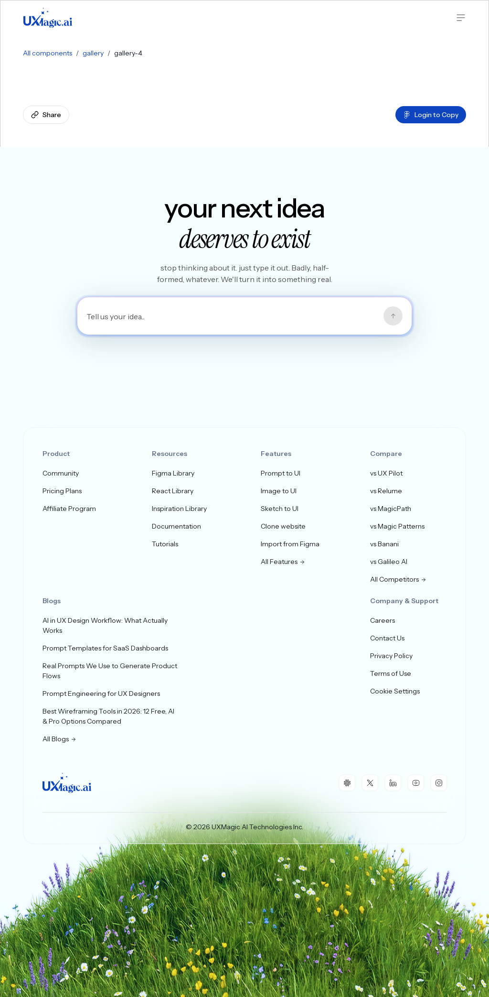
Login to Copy (430, 114)
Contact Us (387, 638)
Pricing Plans (62, 491)
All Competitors (398, 579)
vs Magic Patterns (397, 526)
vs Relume (386, 491)
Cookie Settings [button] (395, 691)
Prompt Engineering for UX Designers (101, 693)
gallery (93, 53)
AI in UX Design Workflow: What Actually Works (105, 625)
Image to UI (279, 491)
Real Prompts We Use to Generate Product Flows (110, 670)
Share (46, 114)
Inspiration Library (179, 508)
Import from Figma (290, 544)
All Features (283, 561)
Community (61, 473)
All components (47, 53)
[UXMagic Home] (47, 18)
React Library (172, 491)
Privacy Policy (391, 655)
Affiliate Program (69, 508)
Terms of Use (390, 673)
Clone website (283, 526)
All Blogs (59, 739)
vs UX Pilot (386, 473)
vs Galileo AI (388, 561)
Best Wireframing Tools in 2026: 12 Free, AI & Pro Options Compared (108, 716)
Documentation (176, 526)
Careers (382, 620)
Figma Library (173, 473)
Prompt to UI (280, 473)
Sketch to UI (279, 508)
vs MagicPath (390, 508)
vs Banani (384, 544)
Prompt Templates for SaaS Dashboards (105, 648)
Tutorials (165, 544)
